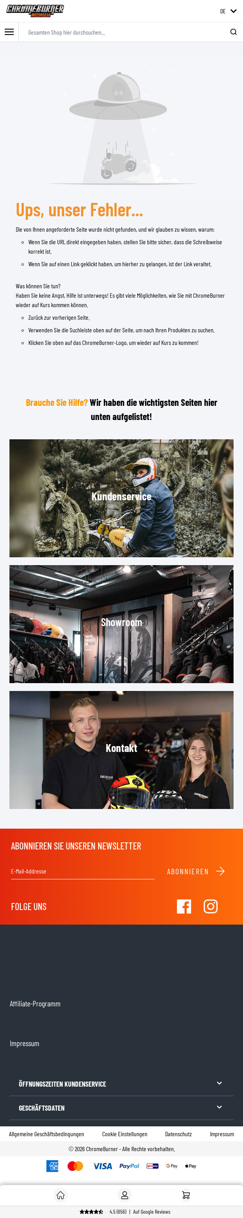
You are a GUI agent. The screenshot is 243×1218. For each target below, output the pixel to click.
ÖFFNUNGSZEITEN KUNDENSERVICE (121, 1083)
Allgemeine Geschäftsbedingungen (46, 1133)
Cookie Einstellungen (124, 1133)
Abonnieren (196, 871)
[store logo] (35, 11)
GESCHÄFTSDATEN (121, 1107)
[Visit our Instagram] (211, 906)
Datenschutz (178, 1133)
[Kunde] (60, 1195)
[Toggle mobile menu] (9, 32)
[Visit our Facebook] (184, 906)
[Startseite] (186, 1195)
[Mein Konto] (125, 1195)
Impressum (222, 1133)
